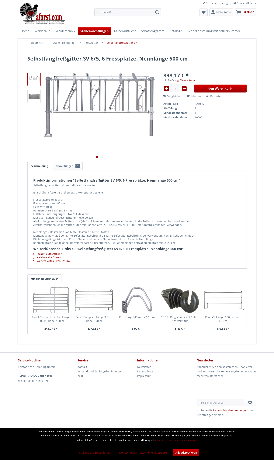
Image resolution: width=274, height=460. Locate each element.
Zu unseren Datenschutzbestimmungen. (176, 440)
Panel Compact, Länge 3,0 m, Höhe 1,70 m (94, 319)
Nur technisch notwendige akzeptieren (143, 452)
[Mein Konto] (221, 12)
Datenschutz (145, 371)
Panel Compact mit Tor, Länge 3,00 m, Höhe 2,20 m (51, 319)
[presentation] (225, 389)
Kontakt (82, 367)
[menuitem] (127, 12)
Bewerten (214, 96)
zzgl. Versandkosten (185, 80)
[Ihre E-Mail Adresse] (220, 402)
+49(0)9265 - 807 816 (35, 376)
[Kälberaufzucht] (124, 31)
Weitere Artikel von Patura (51, 261)
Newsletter (144, 367)
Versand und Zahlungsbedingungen (100, 371)
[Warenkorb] (245, 12)
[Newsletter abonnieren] (250, 402)
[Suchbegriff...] (127, 12)
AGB (80, 376)
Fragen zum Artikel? (47, 254)
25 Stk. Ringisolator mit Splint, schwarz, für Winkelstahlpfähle (180, 319)
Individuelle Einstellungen (95, 452)
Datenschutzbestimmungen (230, 410)
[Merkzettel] (203, 12)
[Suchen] (157, 12)
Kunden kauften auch (44, 279)
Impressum (144, 376)
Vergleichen (172, 96)
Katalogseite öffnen (47, 257)
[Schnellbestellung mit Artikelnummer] (214, 31)
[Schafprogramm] (152, 31)
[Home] (25, 31)
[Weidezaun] (42, 31)
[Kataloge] (176, 31)
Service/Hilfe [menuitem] (244, 3)
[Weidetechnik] (65, 31)
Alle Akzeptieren (186, 452)
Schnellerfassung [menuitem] (215, 3)
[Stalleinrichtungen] (94, 31)
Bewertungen (68, 166)
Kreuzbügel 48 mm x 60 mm (137, 317)
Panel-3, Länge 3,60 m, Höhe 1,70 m (223, 319)
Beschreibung (39, 166)
